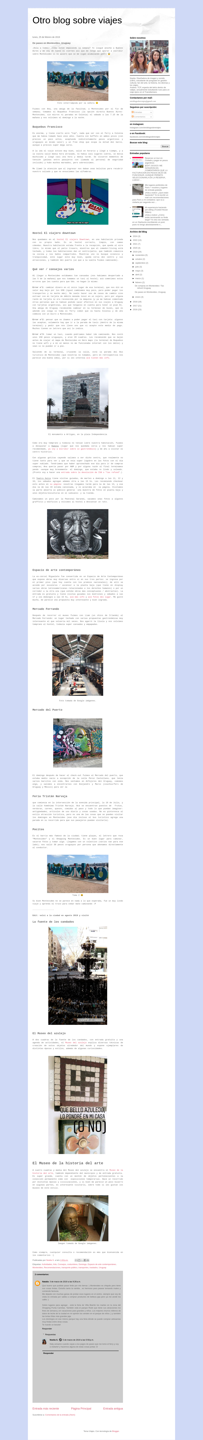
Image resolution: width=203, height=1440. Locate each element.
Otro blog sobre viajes (77, 20)
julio (137, 267)
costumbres (72, 1264)
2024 (135, 236)
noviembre (140, 255)
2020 (135, 248)
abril (137, 274)
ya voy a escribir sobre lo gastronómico (71, 449)
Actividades (47, 1264)
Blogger (115, 1431)
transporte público (69, 1267)
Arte (55, 1264)
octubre (139, 259)
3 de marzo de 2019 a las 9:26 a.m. (65, 1281)
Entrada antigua (113, 1408)
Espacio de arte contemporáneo (102, 1264)
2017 (135, 306)
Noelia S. (54, 1340)
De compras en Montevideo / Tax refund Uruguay (149, 287)
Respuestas (50, 1334)
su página (55, 484)
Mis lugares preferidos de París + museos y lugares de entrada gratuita (156, 187)
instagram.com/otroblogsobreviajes (145, 127)
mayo (138, 271)
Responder (47, 1329)
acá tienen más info (97, 358)
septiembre (140, 263)
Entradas (137, 112)
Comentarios (138, 117)
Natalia (45, 1281)
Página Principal (81, 1408)
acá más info (77, 597)
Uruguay (102, 1267)
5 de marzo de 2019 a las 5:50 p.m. (78, 1340)
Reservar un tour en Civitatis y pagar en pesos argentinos (156, 160)
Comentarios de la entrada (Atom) (60, 1415)
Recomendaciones (52, 1267)
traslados (94, 1267)
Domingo (83, 1264)
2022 (135, 240)
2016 (135, 309)
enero (138, 297)
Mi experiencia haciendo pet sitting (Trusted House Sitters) (156, 209)
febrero (138, 282)
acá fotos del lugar (99, 597)
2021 (135, 244)
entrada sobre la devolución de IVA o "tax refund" (90, 472)
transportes (83, 1267)
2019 (135, 252)
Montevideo (38, 1267)
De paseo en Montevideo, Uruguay (150, 292)
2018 (135, 302)
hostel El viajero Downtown (73, 239)
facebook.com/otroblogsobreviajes (145, 137)
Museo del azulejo (75, 1043)
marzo (138, 278)
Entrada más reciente (46, 1408)
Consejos (62, 1264)
